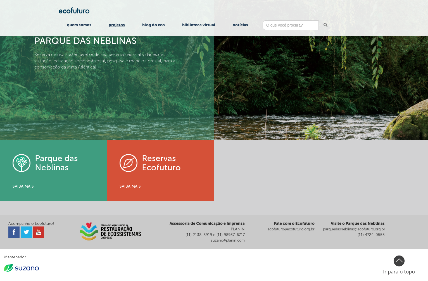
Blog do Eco (153, 25)
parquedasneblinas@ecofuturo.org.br (354, 229)
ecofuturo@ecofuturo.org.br (291, 229)
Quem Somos (79, 25)
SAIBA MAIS (23, 186)
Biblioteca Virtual (198, 25)
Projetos (117, 25)
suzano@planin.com (228, 240)
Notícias (240, 25)
